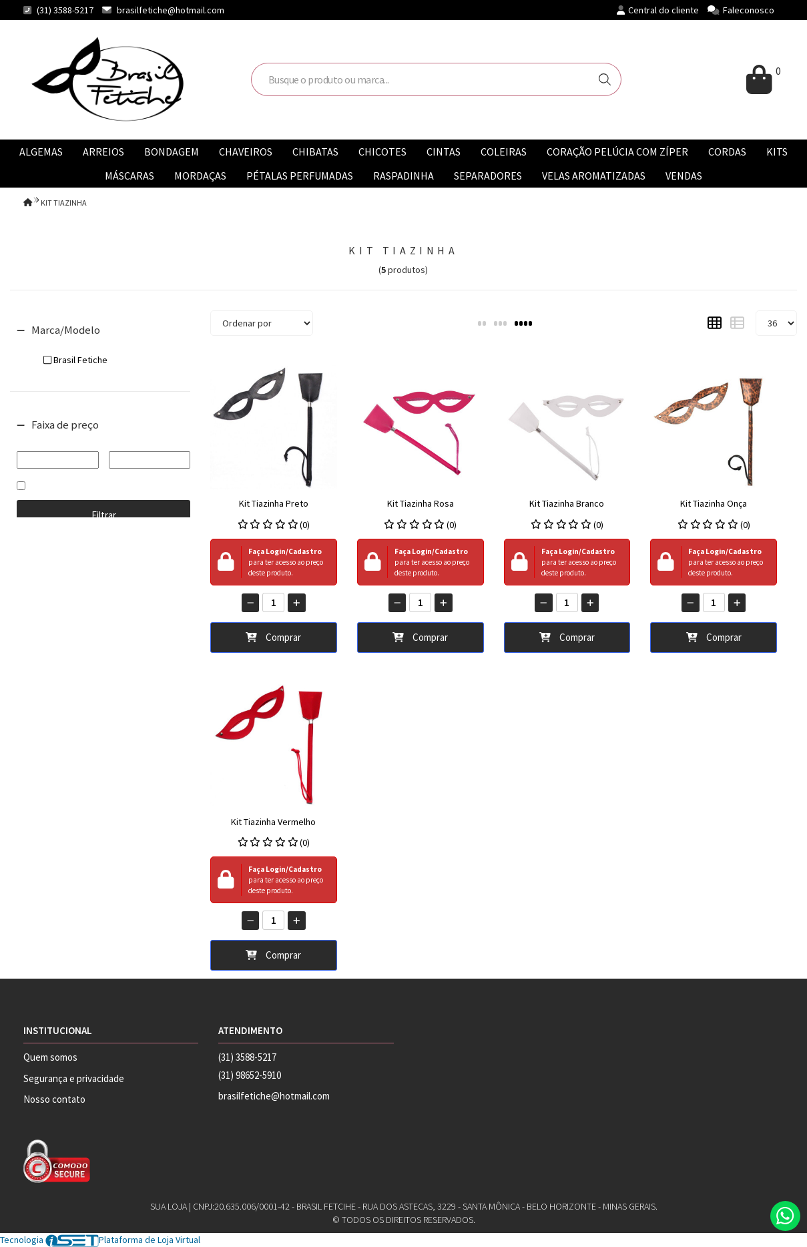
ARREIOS (103, 151)
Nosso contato (54, 1099)
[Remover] (251, 602)
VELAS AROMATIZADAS (593, 175)
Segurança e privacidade (73, 1078)
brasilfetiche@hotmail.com (170, 10)
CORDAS (727, 151)
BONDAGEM (171, 151)
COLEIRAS (504, 151)
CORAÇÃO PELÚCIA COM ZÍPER (617, 151)
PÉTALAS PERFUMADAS (299, 175)
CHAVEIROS (245, 151)
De (57, 442)
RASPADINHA (403, 175)
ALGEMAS (41, 151)
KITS (777, 151)
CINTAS (444, 151)
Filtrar (103, 515)
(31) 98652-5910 (249, 1075)
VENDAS (683, 175)
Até (150, 442)
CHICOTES (382, 151)
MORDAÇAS (200, 175)
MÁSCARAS (129, 175)
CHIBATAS (315, 151)
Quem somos (50, 1057)
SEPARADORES (488, 175)
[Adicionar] (297, 602)
